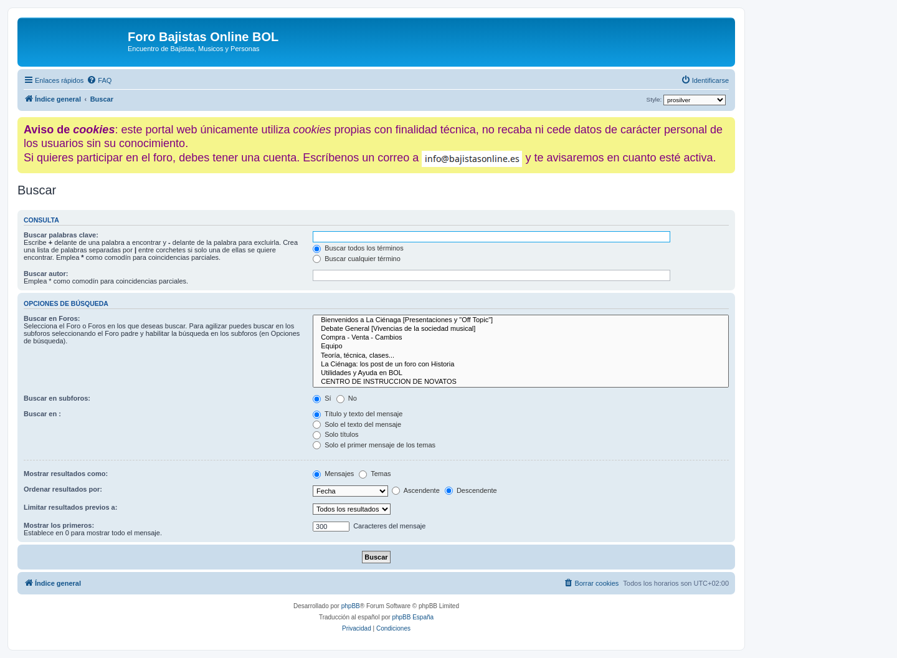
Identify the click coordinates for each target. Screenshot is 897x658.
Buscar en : (42, 413)
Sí (322, 398)
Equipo (521, 346)
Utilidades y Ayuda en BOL (521, 373)
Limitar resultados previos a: (70, 507)
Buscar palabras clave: (61, 235)
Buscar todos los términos (358, 248)
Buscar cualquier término (357, 258)
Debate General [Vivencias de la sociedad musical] (521, 329)
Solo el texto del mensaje (357, 424)
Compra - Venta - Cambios (521, 337)
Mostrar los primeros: (59, 525)
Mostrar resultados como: (66, 473)
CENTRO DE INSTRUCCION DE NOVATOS (521, 382)
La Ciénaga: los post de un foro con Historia (521, 364)
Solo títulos (335, 434)
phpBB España (413, 617)
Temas (375, 473)
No (346, 398)
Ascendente (416, 490)
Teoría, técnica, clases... (521, 355)
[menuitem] (99, 80)
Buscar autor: (46, 273)
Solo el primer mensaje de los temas (374, 445)
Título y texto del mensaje (357, 413)
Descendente (471, 490)
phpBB (350, 606)
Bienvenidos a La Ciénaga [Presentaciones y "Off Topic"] (521, 320)
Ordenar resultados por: (63, 489)
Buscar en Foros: (52, 318)
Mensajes (333, 473)
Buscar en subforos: (57, 398)
